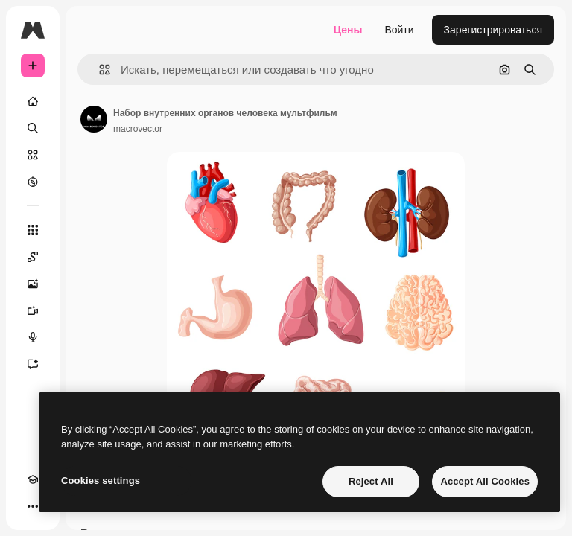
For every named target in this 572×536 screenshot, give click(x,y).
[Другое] (33, 506)
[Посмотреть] (33, 182)
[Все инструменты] (33, 230)
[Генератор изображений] (33, 284)
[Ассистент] (33, 364)
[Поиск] (33, 128)
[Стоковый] (33, 155)
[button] (98, 69)
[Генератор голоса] (33, 337)
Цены (348, 30)
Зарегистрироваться (493, 30)
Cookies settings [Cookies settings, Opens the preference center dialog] (100, 480)
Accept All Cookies (485, 481)
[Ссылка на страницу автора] (93, 119)
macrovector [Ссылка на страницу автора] (137, 129)
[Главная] (33, 101)
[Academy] (33, 479)
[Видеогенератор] (33, 310)
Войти (398, 30)
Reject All (371, 481)
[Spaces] (33, 257)
